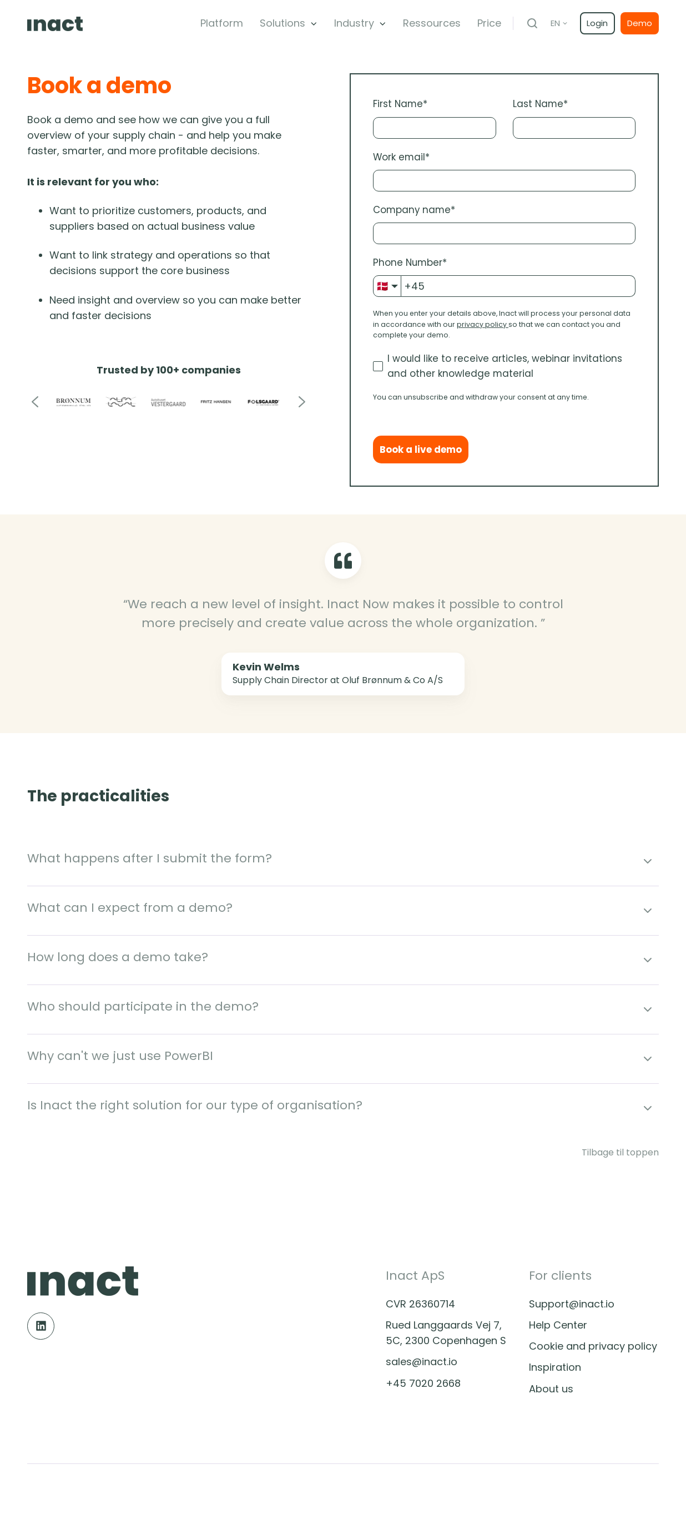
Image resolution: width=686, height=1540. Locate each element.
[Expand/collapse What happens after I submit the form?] (648, 861)
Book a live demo (421, 449)
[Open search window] (532, 23)
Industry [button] (354, 23)
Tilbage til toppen (620, 1152)
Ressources (432, 23)
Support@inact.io (571, 1304)
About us (551, 1389)
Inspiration (555, 1367)
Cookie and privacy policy (593, 1346)
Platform (221, 23)
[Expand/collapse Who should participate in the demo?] (648, 1009)
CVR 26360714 (420, 1304)
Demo (639, 23)
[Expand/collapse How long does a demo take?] (648, 960)
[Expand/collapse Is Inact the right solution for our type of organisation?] (648, 1108)
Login (597, 23)
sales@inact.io (421, 1362)
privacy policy (482, 324)
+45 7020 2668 (423, 1383)
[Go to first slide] (302, 402)
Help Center (558, 1325)
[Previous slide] (35, 402)
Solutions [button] (282, 23)
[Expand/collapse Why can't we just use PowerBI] (648, 1059)
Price (489, 23)
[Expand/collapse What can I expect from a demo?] (648, 911)
